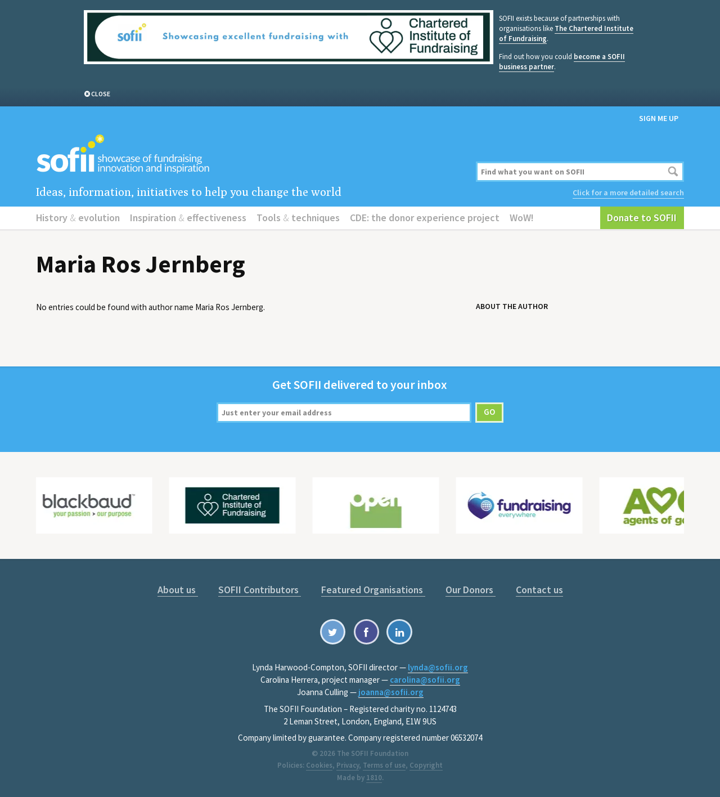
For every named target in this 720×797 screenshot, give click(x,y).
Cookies (319, 765)
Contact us (539, 589)
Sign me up (658, 118)
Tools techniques (298, 217)
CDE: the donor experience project (425, 217)
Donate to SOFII (642, 217)
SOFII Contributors (259, 589)
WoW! (522, 217)
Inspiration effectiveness (188, 217)
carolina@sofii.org (425, 679)
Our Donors (471, 589)
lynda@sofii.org (438, 667)
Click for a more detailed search (628, 192)
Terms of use (384, 765)
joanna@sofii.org (391, 692)
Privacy (347, 765)
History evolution (78, 217)
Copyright (426, 765)
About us (178, 589)
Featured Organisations (373, 589)
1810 (374, 777)
